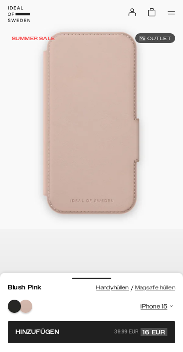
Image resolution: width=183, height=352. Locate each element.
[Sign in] (132, 12)
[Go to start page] (19, 14)
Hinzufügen (91, 332)
